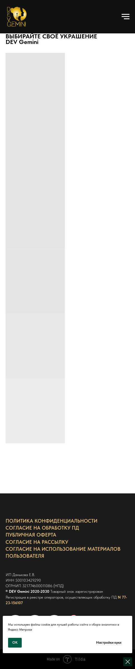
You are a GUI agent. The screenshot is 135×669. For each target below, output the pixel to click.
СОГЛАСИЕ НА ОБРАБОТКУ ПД (42, 528)
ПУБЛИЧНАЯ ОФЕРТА (31, 535)
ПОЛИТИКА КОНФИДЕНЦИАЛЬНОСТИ (51, 521)
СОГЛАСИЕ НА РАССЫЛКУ (37, 542)
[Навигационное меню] (125, 16)
